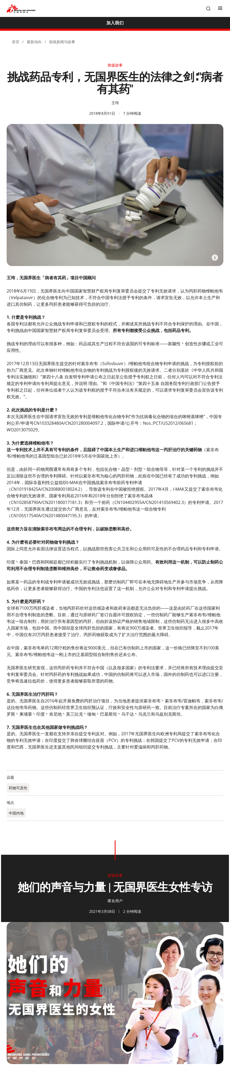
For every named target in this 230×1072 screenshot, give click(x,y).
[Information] (215, 257)
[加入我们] (115, 23)
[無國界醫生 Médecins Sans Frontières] (21, 8)
